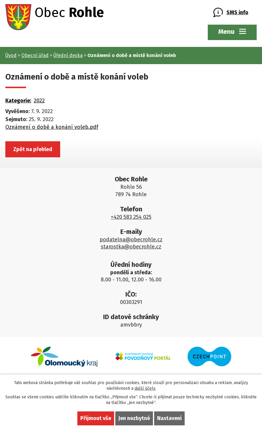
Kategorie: (18, 100)
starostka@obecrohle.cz (131, 246)
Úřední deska (68, 55)
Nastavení (169, 418)
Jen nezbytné (134, 418)
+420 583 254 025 (131, 217)
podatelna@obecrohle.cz (131, 239)
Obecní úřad (35, 55)
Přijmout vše (95, 418)
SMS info (237, 12)
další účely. (145, 388)
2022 (39, 100)
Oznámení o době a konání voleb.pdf (51, 127)
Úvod (11, 55)
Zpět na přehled (32, 149)
